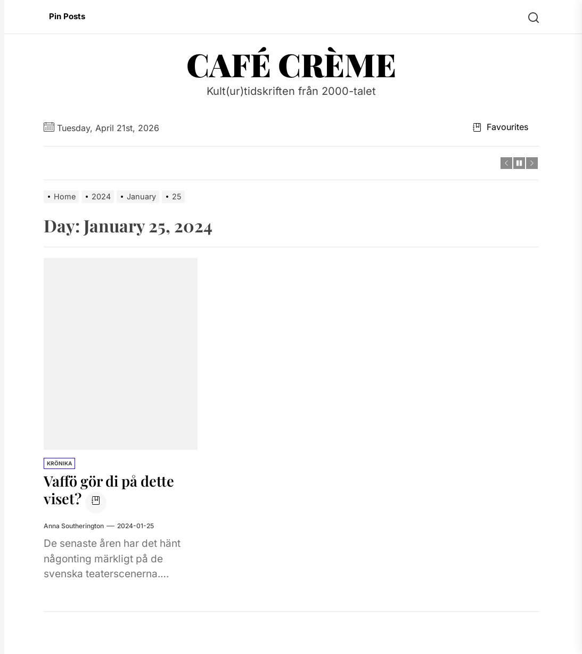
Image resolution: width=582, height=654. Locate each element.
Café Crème (291, 64)
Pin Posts (67, 16)
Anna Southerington (74, 525)
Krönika (59, 463)
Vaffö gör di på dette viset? (112, 489)
